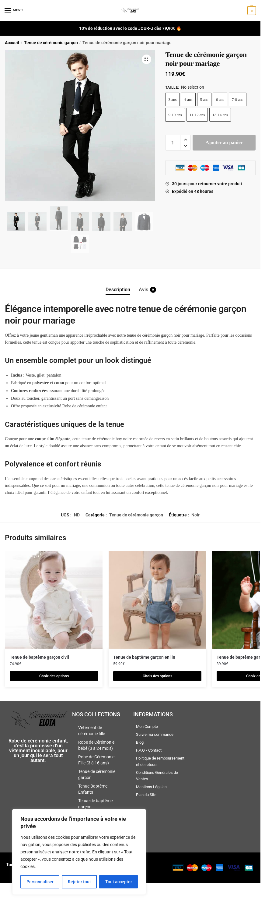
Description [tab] (118, 289)
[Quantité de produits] (172, 143)
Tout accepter (118, 881)
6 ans (220, 99)
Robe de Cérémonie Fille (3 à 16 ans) (96, 759)
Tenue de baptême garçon (95, 803)
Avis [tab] (143, 290)
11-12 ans (197, 114)
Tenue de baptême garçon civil (39, 657)
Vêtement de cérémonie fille (91, 730)
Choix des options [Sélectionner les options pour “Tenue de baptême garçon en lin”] (157, 676)
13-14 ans (220, 114)
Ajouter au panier (224, 142)
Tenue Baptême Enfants (92, 789)
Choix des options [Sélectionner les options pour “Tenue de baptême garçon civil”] (54, 676)
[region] (79, 852)
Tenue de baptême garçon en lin (144, 657)
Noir (195, 514)
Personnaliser (40, 881)
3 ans (172, 99)
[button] (146, 59)
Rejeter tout (79, 881)
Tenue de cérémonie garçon (51, 42)
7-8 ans (237, 99)
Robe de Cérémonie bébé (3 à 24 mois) (96, 745)
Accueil (12, 42)
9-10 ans (175, 114)
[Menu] (14, 10)
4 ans (188, 99)
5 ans (204, 99)
